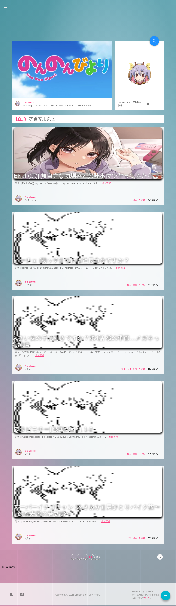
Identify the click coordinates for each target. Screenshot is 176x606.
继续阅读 (106, 183)
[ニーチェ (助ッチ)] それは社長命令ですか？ (70, 260)
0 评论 (142, 369)
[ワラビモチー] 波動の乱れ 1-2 (52, 429)
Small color (28, 102)
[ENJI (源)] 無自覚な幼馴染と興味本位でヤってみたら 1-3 (88, 175)
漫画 (135, 200)
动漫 (135, 369)
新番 (123, 369)
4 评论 (142, 284)
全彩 (129, 284)
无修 (129, 369)
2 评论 (142, 453)
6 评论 (142, 200)
